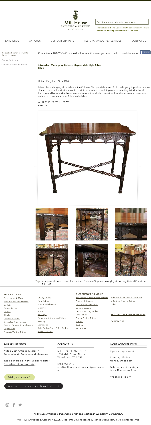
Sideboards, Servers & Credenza (126, 297)
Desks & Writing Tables (15, 332)
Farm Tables (43, 301)
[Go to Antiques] (10, 60)
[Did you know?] (19, 377)
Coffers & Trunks (12, 318)
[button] (33, 386)
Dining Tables (44, 297)
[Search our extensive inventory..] (121, 22)
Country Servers (83, 308)
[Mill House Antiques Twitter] (20, 405)
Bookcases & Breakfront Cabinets (92, 297)
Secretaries (43, 325)
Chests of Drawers (84, 301)
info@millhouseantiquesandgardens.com (93, 53)
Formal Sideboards (47, 304)
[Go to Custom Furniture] (15, 64)
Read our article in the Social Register (27, 360)
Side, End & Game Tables (123, 301)
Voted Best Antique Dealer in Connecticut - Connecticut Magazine (26, 352)
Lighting (42, 308)
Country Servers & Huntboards (18, 325)
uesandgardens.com (103, 419)
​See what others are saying (20, 364)
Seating (41, 321)
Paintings (42, 314)
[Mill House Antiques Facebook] (13, 405)
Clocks (7, 315)
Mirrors (41, 311)
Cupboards (9, 328)
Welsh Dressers (45, 331)
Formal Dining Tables (86, 318)
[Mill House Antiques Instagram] (7, 405)
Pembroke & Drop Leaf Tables (52, 318)
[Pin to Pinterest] (145, 57)
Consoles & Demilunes (15, 322)
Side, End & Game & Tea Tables (53, 328)
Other (113, 304)
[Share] (145, 52)
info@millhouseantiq (80, 419)
